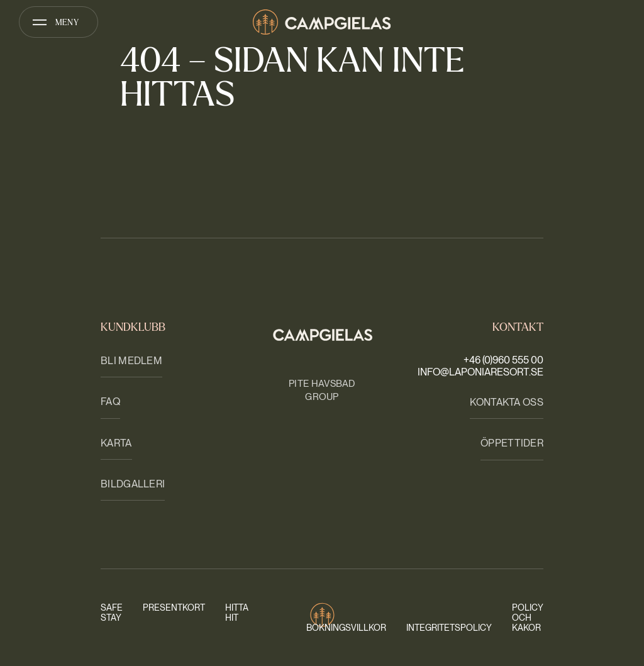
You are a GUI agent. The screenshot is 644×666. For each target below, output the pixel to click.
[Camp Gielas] (322, 22)
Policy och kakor (527, 617)
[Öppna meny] (58, 22)
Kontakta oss (506, 402)
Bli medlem (131, 361)
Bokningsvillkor (346, 628)
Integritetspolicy (449, 628)
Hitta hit (236, 612)
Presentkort (174, 607)
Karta (116, 443)
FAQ (110, 402)
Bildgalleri (133, 484)
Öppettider (511, 443)
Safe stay (112, 612)
